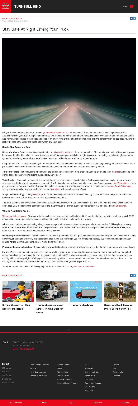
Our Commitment (92, 372)
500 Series (6, 372)
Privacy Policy (63, 376)
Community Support (93, 383)
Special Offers (63, 365)
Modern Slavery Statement (68, 383)
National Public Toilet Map (119, 186)
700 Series (6, 375)
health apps (38, 194)
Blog (114, 368)
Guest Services (91, 387)
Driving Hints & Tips (21, 21)
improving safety (62, 152)
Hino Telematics (120, 183)
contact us (90, 266)
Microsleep (55, 189)
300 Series (6, 368)
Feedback (89, 390)
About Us (89, 368)
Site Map (116, 376)
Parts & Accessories (38, 372)
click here (77, 266)
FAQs (87, 365)
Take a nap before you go (14, 216)
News (59, 368)
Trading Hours (27, 349)
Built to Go (6, 379)
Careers (116, 365)
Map (15, 349)
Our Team (89, 379)
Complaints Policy (64, 379)
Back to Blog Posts (12, 18)
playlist (116, 172)
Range (5, 364)
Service (33, 368)
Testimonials (118, 372)
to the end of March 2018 (55, 132)
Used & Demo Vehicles (39, 365)
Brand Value (90, 376)
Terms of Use (62, 372)
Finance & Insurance (38, 376)
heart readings (120, 206)
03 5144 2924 (24, 345)
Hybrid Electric (8, 383)
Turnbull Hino (27, 6)
